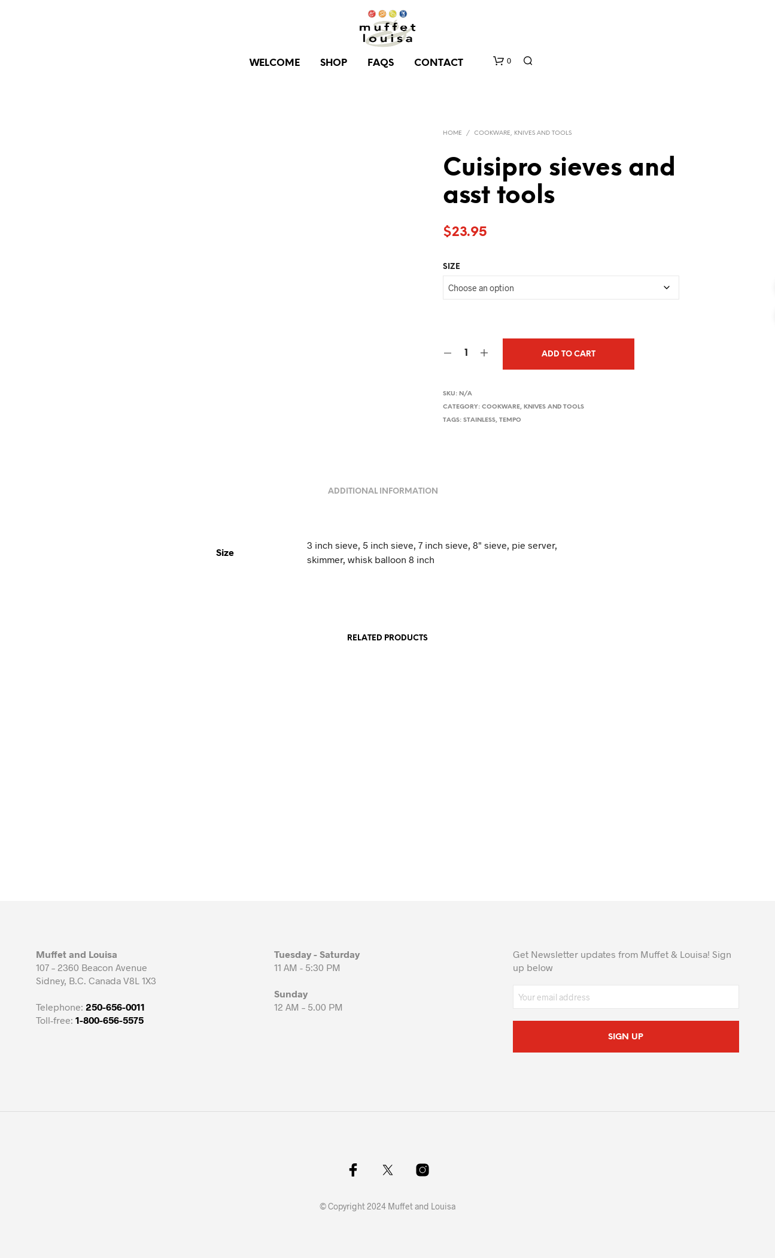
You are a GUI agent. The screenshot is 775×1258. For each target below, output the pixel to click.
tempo (510, 420)
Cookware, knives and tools (523, 133)
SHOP (333, 63)
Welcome (275, 63)
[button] (502, 61)
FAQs (380, 63)
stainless (479, 420)
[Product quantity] (465, 353)
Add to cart (568, 354)
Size (451, 267)
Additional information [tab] (383, 491)
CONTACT (438, 63)
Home (452, 133)
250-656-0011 (115, 1006)
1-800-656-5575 (109, 1020)
